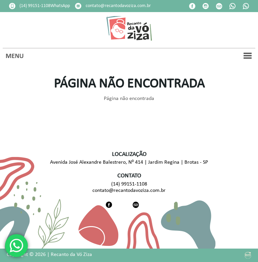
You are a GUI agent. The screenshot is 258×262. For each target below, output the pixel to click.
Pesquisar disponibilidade (174, 10)
